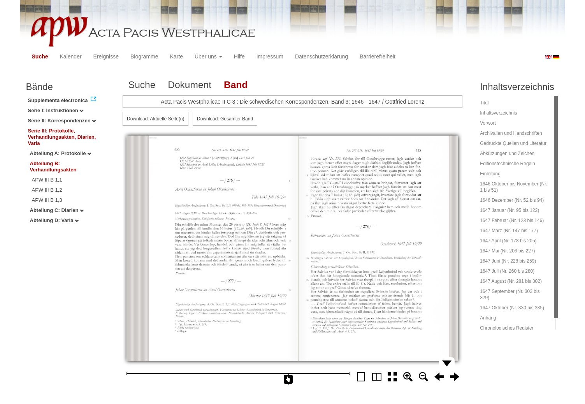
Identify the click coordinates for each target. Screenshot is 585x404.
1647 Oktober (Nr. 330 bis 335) (512, 307)
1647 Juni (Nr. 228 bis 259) (508, 261)
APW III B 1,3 (47, 200)
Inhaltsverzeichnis (498, 113)
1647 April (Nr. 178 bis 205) (508, 240)
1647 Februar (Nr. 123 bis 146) (512, 220)
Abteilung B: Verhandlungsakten (53, 167)
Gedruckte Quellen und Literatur (513, 143)
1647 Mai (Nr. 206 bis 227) (507, 251)
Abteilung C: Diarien (57, 210)
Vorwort (488, 123)
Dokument (189, 84)
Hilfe (239, 56)
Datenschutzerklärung (321, 56)
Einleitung (490, 173)
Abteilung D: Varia (54, 220)
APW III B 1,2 (47, 190)
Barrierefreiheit (377, 56)
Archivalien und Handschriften (511, 133)
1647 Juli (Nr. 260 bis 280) (507, 271)
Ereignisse (106, 56)
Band (236, 84)
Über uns (208, 56)
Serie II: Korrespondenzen (62, 120)
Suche (40, 56)
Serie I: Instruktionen (56, 110)
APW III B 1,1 (47, 180)
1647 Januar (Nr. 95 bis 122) (509, 210)
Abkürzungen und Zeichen (507, 153)
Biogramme (144, 56)
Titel (484, 103)
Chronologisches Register (506, 328)
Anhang (488, 318)
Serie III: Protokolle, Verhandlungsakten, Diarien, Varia (62, 137)
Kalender (71, 56)
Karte (176, 56)
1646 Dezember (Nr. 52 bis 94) (512, 200)
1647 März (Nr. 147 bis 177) (509, 230)
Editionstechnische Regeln (507, 163)
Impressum (269, 56)
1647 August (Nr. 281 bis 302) (511, 281)
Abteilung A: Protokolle (60, 153)
